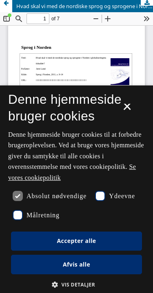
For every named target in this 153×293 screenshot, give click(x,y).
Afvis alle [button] (76, 264)
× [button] (127, 109)
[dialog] (76, 189)
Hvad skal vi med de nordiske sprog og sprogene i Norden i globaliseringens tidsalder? (84, 6)
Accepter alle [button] (76, 241)
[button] (76, 285)
